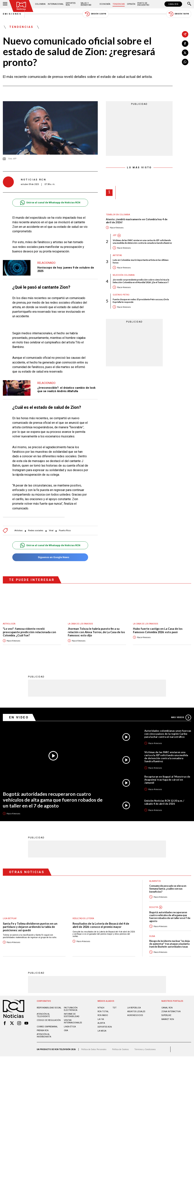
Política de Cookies (120, 1049)
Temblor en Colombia (118, 214)
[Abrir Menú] (5, 4)
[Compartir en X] (185, 52)
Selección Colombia (124, 275)
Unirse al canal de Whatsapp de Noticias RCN (50, 202)
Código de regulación (49, 1020)
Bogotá (153, 907)
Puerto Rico (65, 530)
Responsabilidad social (49, 1007)
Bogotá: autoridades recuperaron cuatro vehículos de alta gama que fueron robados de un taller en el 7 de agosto (52, 799)
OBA (66, 1030)
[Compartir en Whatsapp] (185, 62)
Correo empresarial (47, 1026)
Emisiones (12, 14)
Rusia (152, 936)
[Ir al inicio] (21, 6)
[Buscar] (189, 4)
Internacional (56, 4)
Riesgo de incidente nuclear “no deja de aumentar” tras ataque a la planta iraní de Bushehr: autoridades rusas (169, 943)
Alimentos (155, 881)
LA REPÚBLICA (134, 1007)
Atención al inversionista (44, 1035)
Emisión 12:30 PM (95, 14)
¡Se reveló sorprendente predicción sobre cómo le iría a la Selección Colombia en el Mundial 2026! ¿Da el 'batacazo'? (141, 280)
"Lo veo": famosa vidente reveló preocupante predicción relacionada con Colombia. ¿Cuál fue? (29, 632)
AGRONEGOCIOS (135, 1015)
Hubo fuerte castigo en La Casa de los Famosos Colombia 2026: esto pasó (157, 630)
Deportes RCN (70, 4)
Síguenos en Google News (50, 557)
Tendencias (119, 4)
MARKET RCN (167, 1019)
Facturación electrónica (70, 1008)
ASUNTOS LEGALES (136, 1011)
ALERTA (101, 1023)
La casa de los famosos (80, 624)
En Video (19, 717)
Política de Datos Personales (93, 1049)
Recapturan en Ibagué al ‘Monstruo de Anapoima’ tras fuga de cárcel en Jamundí (167, 779)
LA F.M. (101, 1019)
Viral (51, 530)
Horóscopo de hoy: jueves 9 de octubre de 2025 (65, 269)
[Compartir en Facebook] (185, 43)
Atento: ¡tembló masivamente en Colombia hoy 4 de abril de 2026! (136, 221)
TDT (115, 1007)
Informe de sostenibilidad (71, 1015)
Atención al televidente (43, 1015)
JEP (114, 235)
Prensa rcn (42, 1030)
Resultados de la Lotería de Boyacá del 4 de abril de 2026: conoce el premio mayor (101, 925)
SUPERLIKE (166, 1015)
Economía (105, 4)
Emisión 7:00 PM (179, 14)
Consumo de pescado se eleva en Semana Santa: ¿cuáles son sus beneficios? (167, 888)
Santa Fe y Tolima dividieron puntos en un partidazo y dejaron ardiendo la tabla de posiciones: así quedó (30, 927)
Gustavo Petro (121, 295)
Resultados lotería (83, 918)
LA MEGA (102, 1030)
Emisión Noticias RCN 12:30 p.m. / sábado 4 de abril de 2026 (164, 802)
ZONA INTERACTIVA (171, 1011)
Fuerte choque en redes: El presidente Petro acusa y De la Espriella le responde (141, 300)
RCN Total (103, 1011)
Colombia (40, 4)
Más (181, 717)
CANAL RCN (173, 4)
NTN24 (101, 1007)
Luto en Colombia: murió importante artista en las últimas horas (141, 261)
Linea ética (70, 1026)
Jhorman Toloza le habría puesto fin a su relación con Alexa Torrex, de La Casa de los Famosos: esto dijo (96, 632)
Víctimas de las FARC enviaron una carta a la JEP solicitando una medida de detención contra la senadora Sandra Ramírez (142, 241)
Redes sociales (35, 530)
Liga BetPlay (10, 918)
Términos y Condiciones (145, 1049)
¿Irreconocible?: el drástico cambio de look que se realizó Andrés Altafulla (66, 389)
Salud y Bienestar (86, 4)
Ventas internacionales (73, 1021)
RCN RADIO (103, 1015)
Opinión (131, 4)
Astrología (9, 624)
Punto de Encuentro (143, 4)
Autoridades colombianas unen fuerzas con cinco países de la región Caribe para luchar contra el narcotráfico (167, 733)
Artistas (18, 530)
